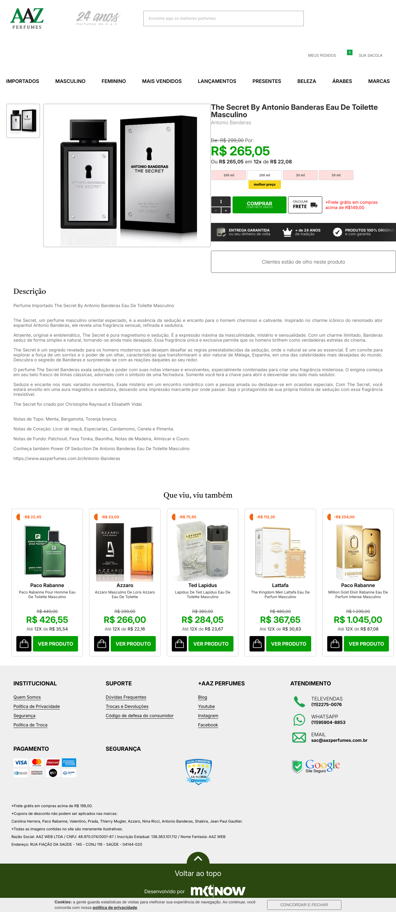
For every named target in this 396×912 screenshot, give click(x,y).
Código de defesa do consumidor (140, 715)
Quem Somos (27, 697)
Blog (202, 697)
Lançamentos (217, 81)
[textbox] (216, 18)
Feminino (113, 81)
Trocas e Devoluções (127, 706)
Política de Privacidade (37, 706)
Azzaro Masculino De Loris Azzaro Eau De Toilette (125, 594)
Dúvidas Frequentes (126, 697)
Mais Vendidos (162, 81)
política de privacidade (115, 907)
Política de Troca (30, 725)
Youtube (206, 706)
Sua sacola (366, 55)
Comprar (260, 204)
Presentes (267, 81)
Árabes (342, 81)
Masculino (70, 81)
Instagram (208, 715)
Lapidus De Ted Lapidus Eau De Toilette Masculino (202, 594)
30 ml (300, 175)
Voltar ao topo (198, 873)
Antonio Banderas (231, 122)
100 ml (228, 175)
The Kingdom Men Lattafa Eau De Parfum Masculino (280, 594)
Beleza (306, 81)
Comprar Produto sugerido (23, 643)
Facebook (208, 725)
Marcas (379, 81)
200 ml (264, 175)
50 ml (336, 175)
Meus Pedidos (318, 55)
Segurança (24, 715)
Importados (22, 81)
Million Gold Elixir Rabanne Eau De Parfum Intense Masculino (358, 594)
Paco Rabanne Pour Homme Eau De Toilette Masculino (47, 594)
